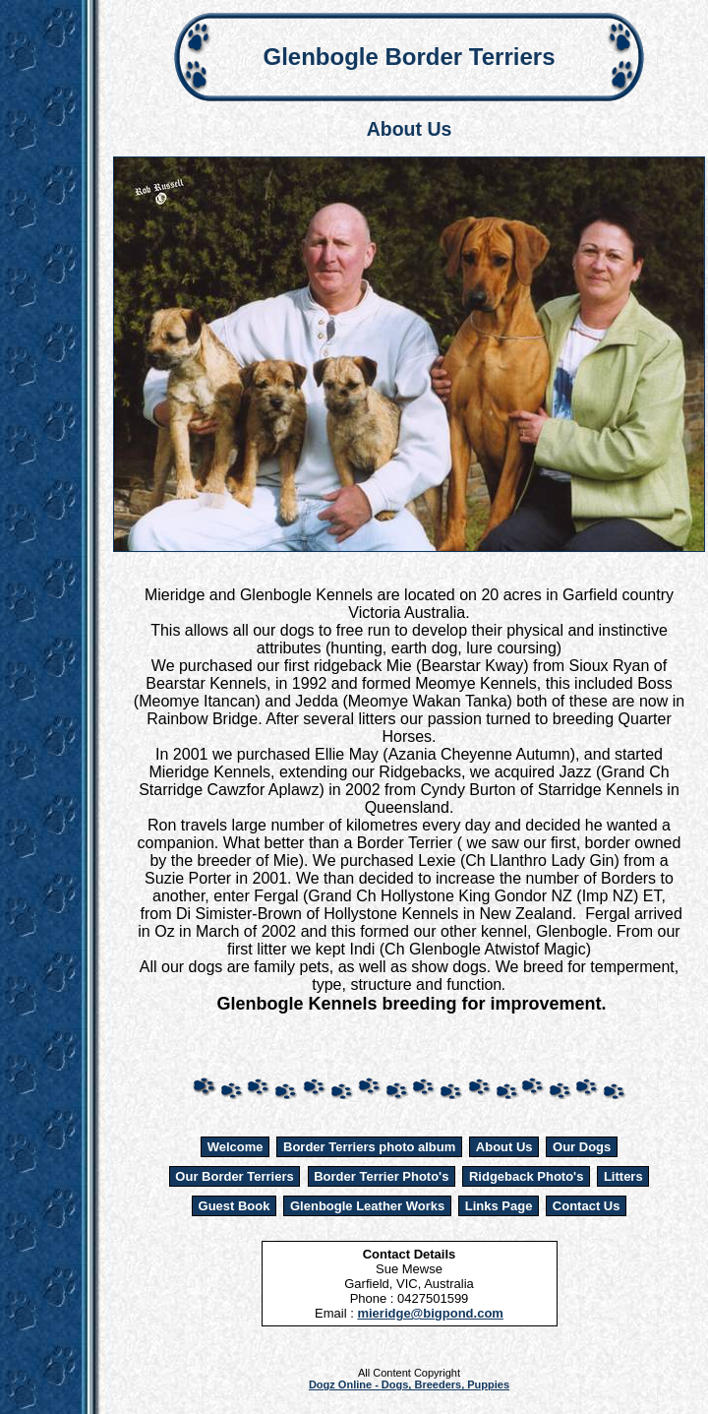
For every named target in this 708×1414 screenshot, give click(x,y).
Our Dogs (582, 1146)
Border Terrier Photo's (381, 1176)
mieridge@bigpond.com (429, 1313)
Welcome (235, 1146)
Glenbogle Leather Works (367, 1206)
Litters (623, 1176)
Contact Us (586, 1206)
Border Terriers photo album (369, 1146)
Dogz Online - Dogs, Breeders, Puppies (409, 1384)
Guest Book (234, 1206)
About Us (504, 1146)
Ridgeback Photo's (526, 1176)
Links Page (499, 1206)
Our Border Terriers (234, 1176)
